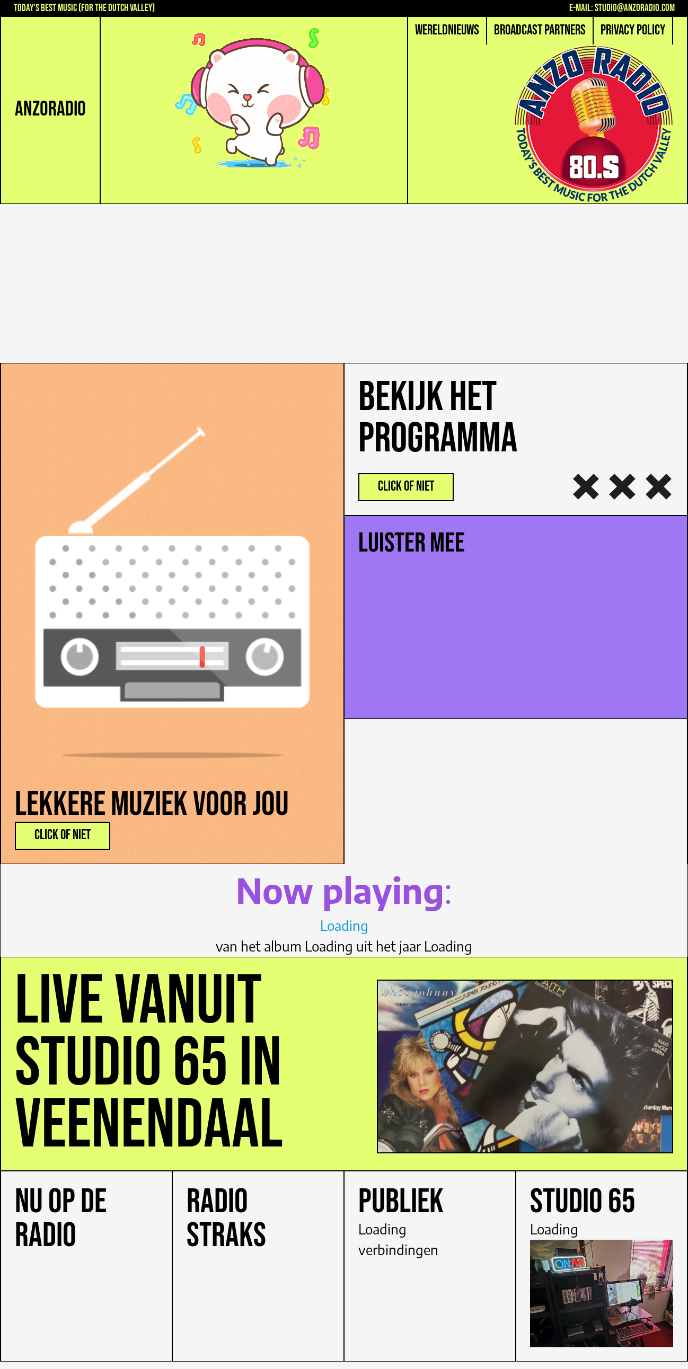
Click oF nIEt (406, 486)
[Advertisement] (344, 283)
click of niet (62, 835)
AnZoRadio (50, 109)
